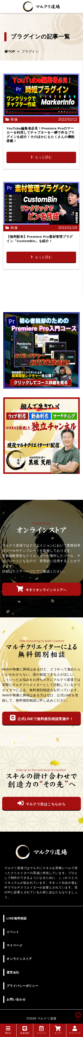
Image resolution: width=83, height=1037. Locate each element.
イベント (41, 1030)
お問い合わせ (16, 999)
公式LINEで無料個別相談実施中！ (41, 718)
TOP (78, 1018)
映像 (14, 119)
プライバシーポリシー (22, 985)
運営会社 (12, 972)
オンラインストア (19, 958)
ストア (57, 1030)
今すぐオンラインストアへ (41, 589)
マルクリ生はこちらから (42, 803)
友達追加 (24, 1030)
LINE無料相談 (16, 918)
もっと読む (41, 157)
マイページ (75, 1030)
